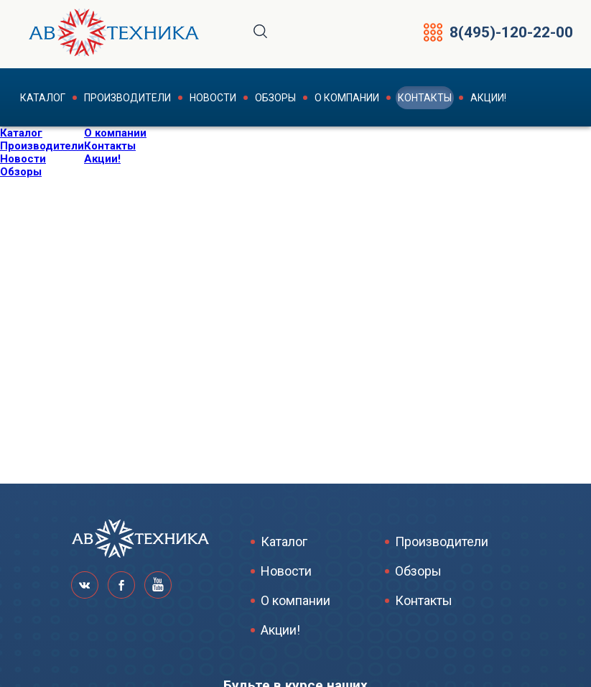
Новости (213, 97)
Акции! (488, 97)
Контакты (425, 97)
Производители (127, 97)
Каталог (42, 97)
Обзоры (275, 97)
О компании (347, 97)
